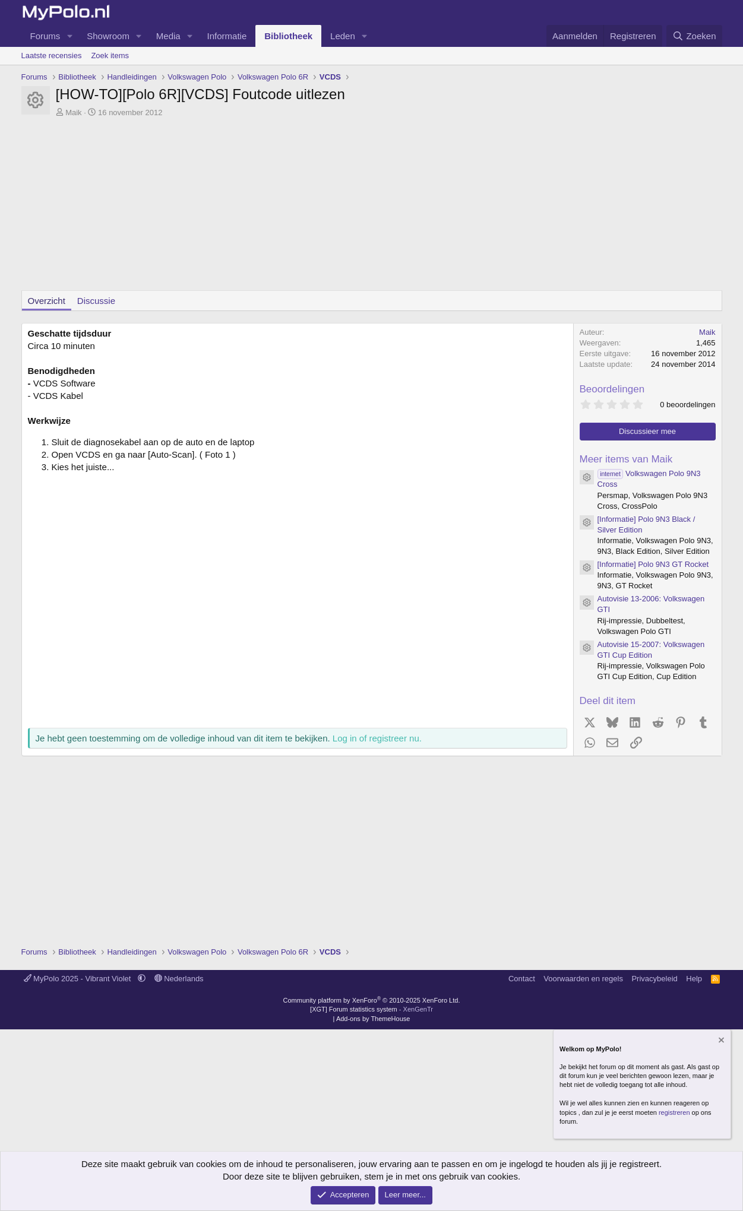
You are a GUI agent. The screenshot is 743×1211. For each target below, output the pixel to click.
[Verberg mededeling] (720, 1041)
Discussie (96, 301)
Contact (521, 978)
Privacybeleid (654, 978)
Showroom (108, 36)
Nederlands (179, 978)
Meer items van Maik (626, 459)
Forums (45, 36)
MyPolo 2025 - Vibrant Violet (79, 978)
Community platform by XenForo (371, 1000)
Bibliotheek (288, 36)
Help (694, 978)
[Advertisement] (371, 207)
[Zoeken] (694, 36)
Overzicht (46, 301)
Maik (73, 112)
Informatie (227, 36)
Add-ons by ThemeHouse (373, 1018)
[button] (69, 36)
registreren (674, 1112)
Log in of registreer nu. (377, 738)
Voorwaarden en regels (583, 978)
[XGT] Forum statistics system (371, 1009)
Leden (342, 36)
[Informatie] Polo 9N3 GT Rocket (653, 564)
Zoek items (110, 55)
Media (168, 36)
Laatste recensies (51, 55)
